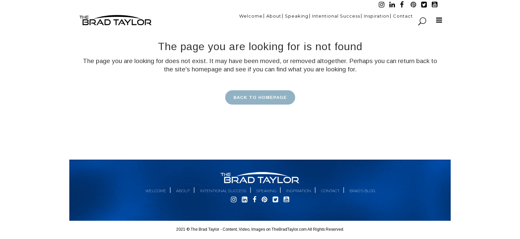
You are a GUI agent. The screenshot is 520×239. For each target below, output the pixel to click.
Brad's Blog (362, 191)
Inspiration (298, 191)
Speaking (266, 191)
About (183, 191)
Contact (330, 191)
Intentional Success (223, 191)
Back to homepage (260, 97)
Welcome (155, 191)
